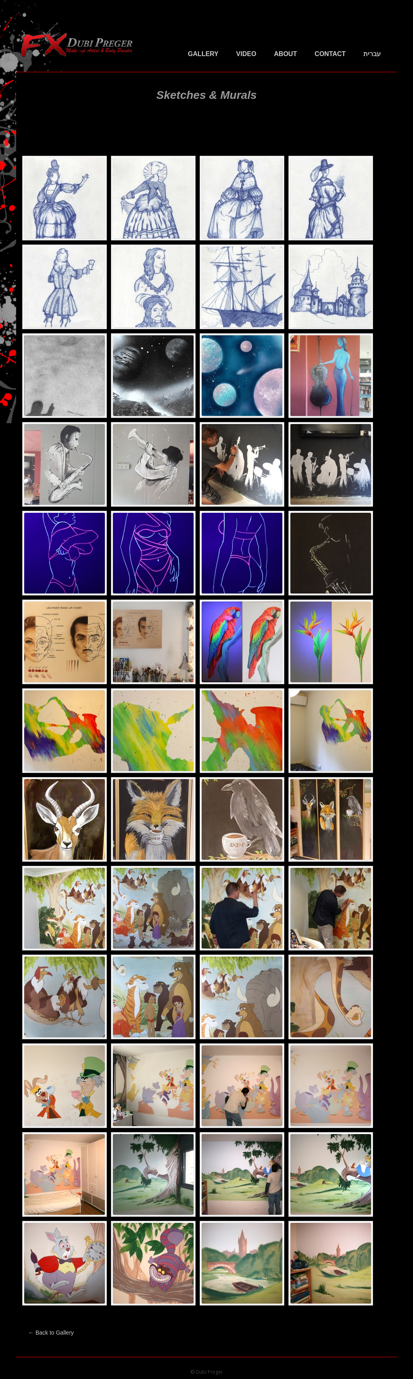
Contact (330, 53)
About (285, 53)
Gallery (203, 53)
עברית (372, 53)
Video (246, 53)
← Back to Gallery (51, 1332)
